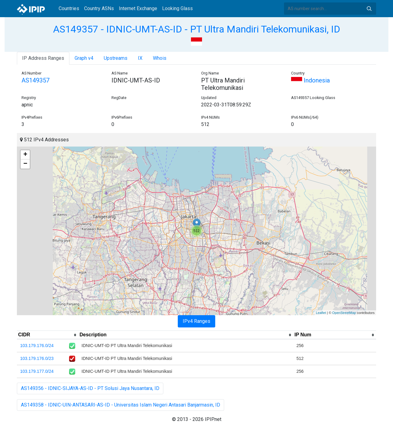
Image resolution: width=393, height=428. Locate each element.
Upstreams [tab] (115, 58)
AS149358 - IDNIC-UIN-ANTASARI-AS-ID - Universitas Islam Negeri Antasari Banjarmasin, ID (120, 405)
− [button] (25, 164)
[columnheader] (47, 335)
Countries (69, 8)
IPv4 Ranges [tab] (196, 321)
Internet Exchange (138, 8)
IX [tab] (140, 58)
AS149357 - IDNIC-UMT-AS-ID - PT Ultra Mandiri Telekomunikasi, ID (196, 29)
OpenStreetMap (344, 313)
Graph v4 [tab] (84, 58)
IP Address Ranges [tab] (43, 58)
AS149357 (35, 80)
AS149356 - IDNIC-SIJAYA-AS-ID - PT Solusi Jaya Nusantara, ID (90, 388)
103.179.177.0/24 (37, 371)
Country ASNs (99, 8)
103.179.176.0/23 (37, 358)
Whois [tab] (159, 58)
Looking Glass (177, 8)
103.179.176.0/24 (37, 345)
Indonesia (310, 80)
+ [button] (25, 154)
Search (369, 8)
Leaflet (321, 313)
